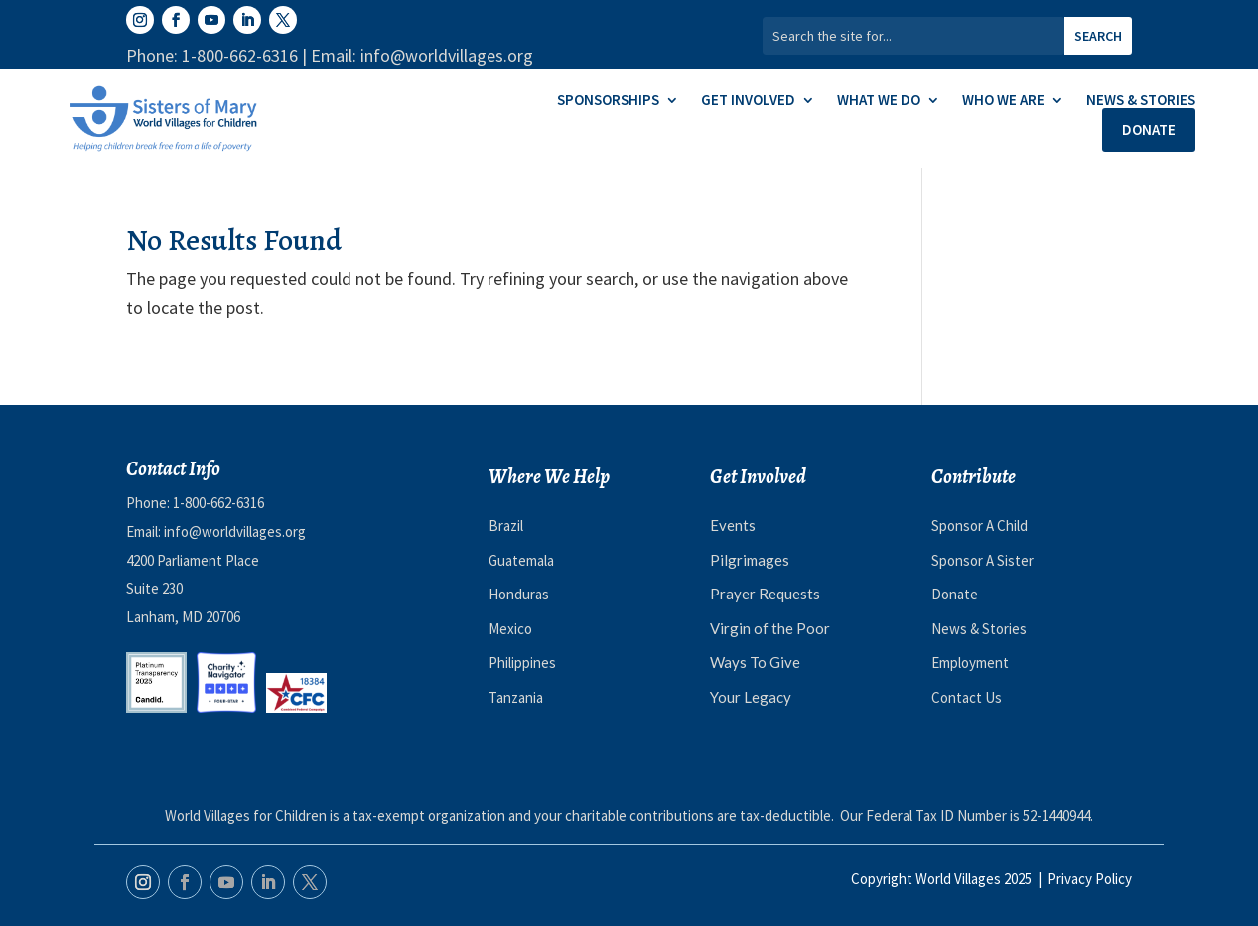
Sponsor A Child (979, 525)
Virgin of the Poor (770, 628)
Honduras (519, 594)
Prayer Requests (765, 593)
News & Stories (1140, 101)
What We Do (878, 101)
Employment (970, 662)
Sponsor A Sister (982, 560)
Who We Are (1003, 101)
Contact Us (966, 697)
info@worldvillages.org (235, 531)
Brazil (506, 525)
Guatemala (521, 560)
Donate (1149, 129)
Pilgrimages (749, 560)
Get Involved (748, 101)
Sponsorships (608, 101)
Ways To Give (755, 662)
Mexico (510, 628)
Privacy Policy (1090, 878)
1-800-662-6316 (218, 502)
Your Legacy (750, 697)
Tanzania (516, 697)
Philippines (522, 662)
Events (733, 525)
